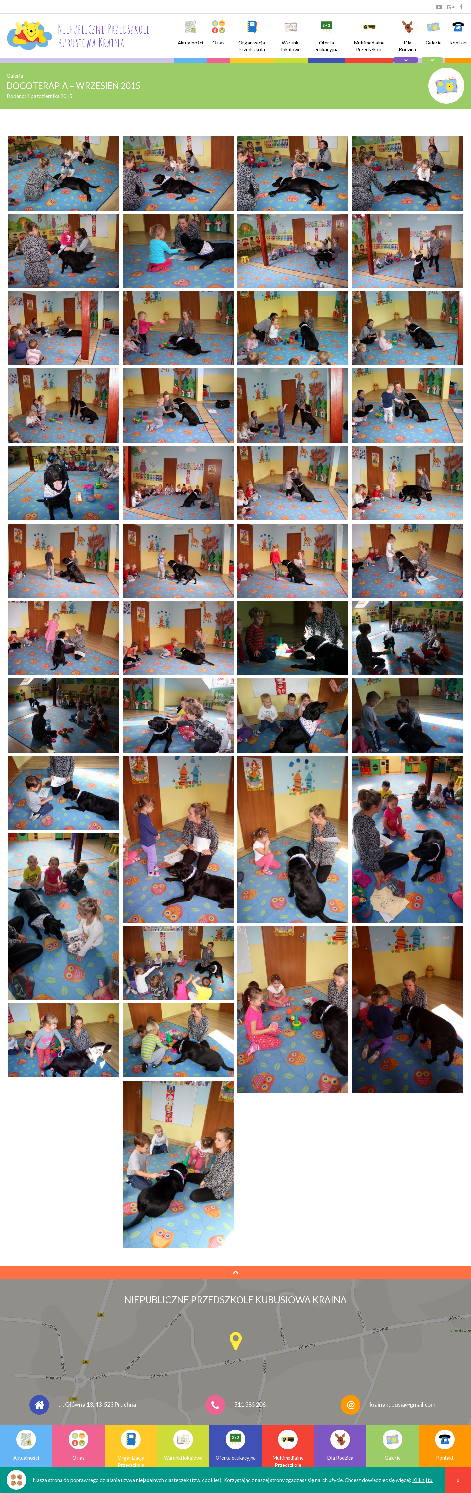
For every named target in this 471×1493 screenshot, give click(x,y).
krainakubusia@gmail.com (402, 1404)
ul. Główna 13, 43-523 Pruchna (97, 1404)
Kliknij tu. (422, 1480)
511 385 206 (250, 1404)
